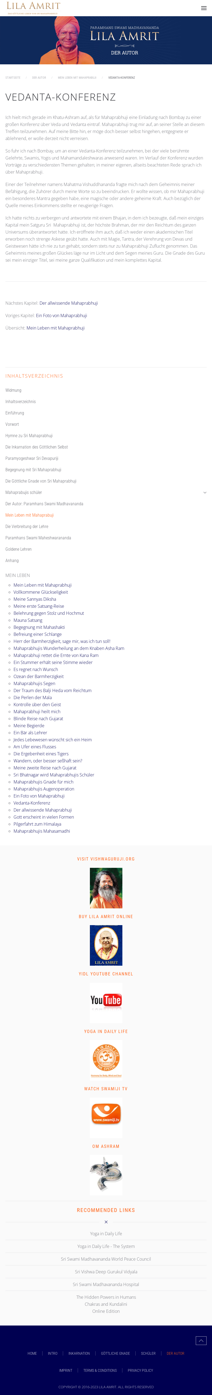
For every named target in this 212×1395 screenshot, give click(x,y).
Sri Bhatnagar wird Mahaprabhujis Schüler (54, 775)
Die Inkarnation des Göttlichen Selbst (36, 447)
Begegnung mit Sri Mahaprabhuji (33, 469)
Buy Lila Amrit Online (106, 916)
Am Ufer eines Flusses (35, 747)
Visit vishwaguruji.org (106, 859)
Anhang (12, 560)
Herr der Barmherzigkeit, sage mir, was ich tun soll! (62, 641)
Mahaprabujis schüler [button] (106, 492)
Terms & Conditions (100, 1370)
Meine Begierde (29, 726)
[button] (204, 8)
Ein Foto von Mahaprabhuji (61, 315)
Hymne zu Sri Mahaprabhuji (29, 435)
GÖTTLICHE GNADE (115, 1353)
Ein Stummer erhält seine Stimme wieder (53, 662)
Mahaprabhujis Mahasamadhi (42, 831)
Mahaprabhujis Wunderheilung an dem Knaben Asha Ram (69, 648)
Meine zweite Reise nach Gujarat (45, 768)
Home (32, 1353)
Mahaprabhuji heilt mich (37, 712)
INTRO (52, 1353)
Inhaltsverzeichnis (20, 401)
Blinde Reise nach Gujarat (38, 719)
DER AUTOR (175, 1353)
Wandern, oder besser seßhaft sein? (48, 761)
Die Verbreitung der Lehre (26, 526)
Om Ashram (106, 1146)
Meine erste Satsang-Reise (39, 606)
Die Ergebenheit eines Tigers (41, 754)
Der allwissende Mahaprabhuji (69, 303)
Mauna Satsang (28, 620)
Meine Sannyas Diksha (35, 599)
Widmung (13, 390)
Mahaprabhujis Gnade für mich (43, 782)
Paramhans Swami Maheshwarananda (38, 537)
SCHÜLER (148, 1353)
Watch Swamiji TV (106, 1088)
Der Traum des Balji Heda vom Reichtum (53, 690)
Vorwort (12, 424)
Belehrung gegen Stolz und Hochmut (49, 613)
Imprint (65, 1370)
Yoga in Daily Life (106, 1031)
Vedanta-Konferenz (32, 803)
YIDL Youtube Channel (106, 973)
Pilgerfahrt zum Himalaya (37, 824)
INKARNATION (79, 1353)
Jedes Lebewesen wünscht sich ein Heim (53, 740)
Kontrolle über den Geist (37, 705)
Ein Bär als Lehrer (30, 733)
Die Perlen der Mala (33, 697)
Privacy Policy (140, 1370)
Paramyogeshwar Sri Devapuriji (31, 458)
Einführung (14, 413)
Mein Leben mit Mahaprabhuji (56, 328)
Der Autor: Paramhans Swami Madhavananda (44, 503)
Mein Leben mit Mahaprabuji (29, 515)
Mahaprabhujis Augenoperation (44, 789)
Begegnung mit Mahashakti (39, 627)
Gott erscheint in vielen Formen (44, 817)
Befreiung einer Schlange (38, 634)
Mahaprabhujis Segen (34, 683)
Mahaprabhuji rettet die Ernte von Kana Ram (56, 655)
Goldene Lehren (18, 549)
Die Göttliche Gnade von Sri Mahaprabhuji (40, 481)
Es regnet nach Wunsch (36, 669)
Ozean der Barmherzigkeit (39, 676)
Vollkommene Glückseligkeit (41, 592)
